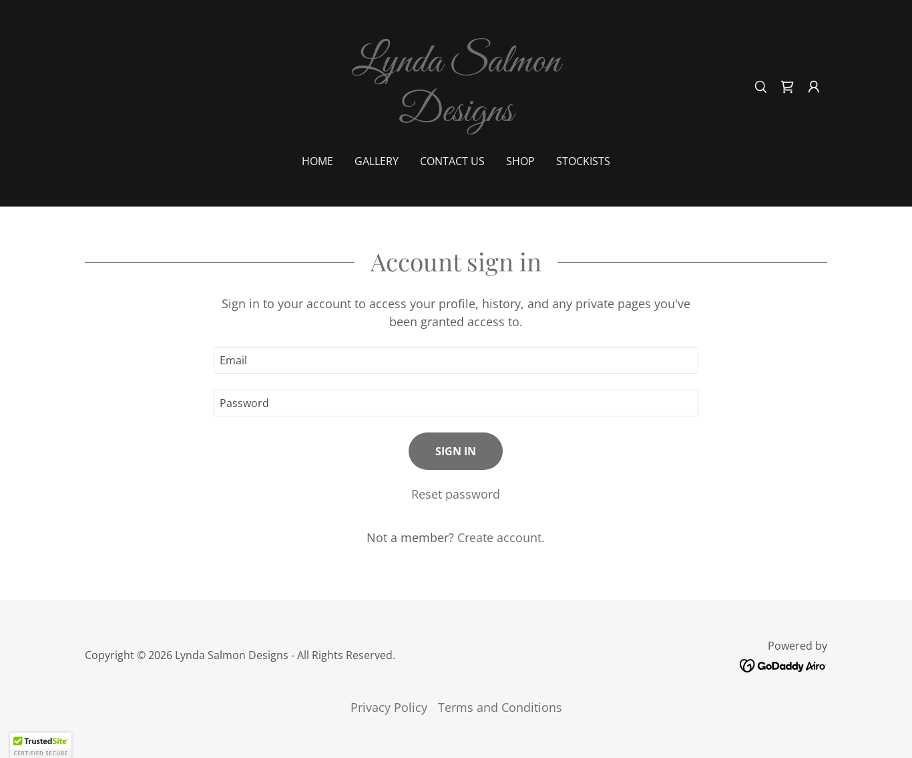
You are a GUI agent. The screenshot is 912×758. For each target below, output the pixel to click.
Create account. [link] (501, 537)
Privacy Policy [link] (389, 707)
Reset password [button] (455, 494)
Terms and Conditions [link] (500, 707)
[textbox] (456, 360)
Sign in (455, 451)
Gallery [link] (377, 161)
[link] (456, 116)
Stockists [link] (583, 161)
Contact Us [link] (452, 161)
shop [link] (520, 161)
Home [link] (317, 161)
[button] (814, 87)
